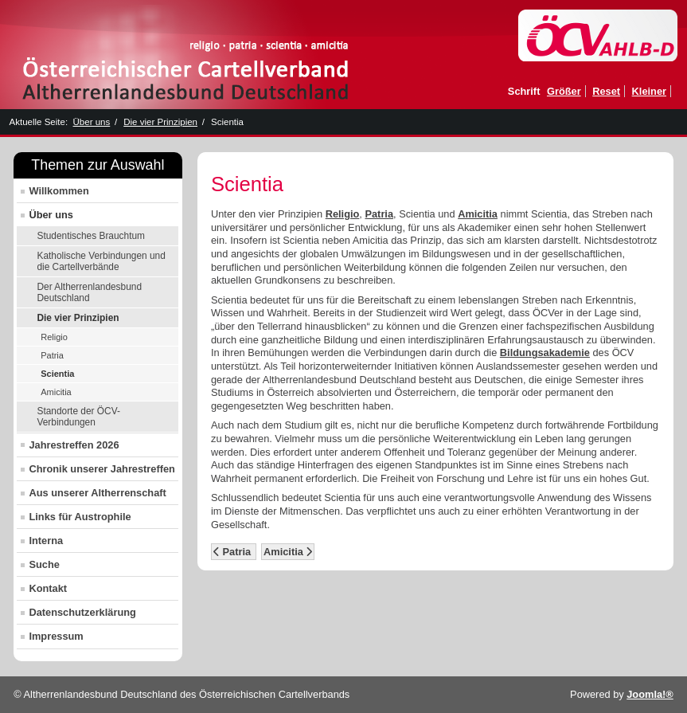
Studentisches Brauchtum (91, 235)
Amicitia (56, 392)
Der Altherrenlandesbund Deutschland (89, 292)
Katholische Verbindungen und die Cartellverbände (101, 261)
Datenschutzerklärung (82, 612)
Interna (46, 541)
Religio (54, 337)
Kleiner (649, 91)
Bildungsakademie (545, 352)
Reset (606, 91)
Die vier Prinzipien (78, 317)
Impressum (56, 636)
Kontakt (48, 588)
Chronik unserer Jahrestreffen (101, 469)
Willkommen (58, 191)
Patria (52, 355)
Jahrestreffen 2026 (74, 445)
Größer (564, 91)
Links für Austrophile (80, 517)
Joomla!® (649, 694)
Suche (44, 564)
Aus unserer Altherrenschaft (97, 493)
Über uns (50, 215)
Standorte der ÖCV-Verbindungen (78, 416)
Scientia (57, 373)
